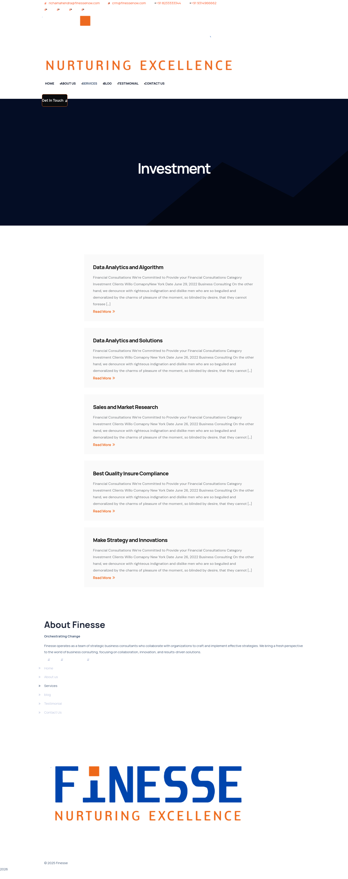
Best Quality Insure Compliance (130, 473)
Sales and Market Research (125, 407)
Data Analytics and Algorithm (128, 267)
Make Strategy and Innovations (130, 540)
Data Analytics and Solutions (127, 340)
